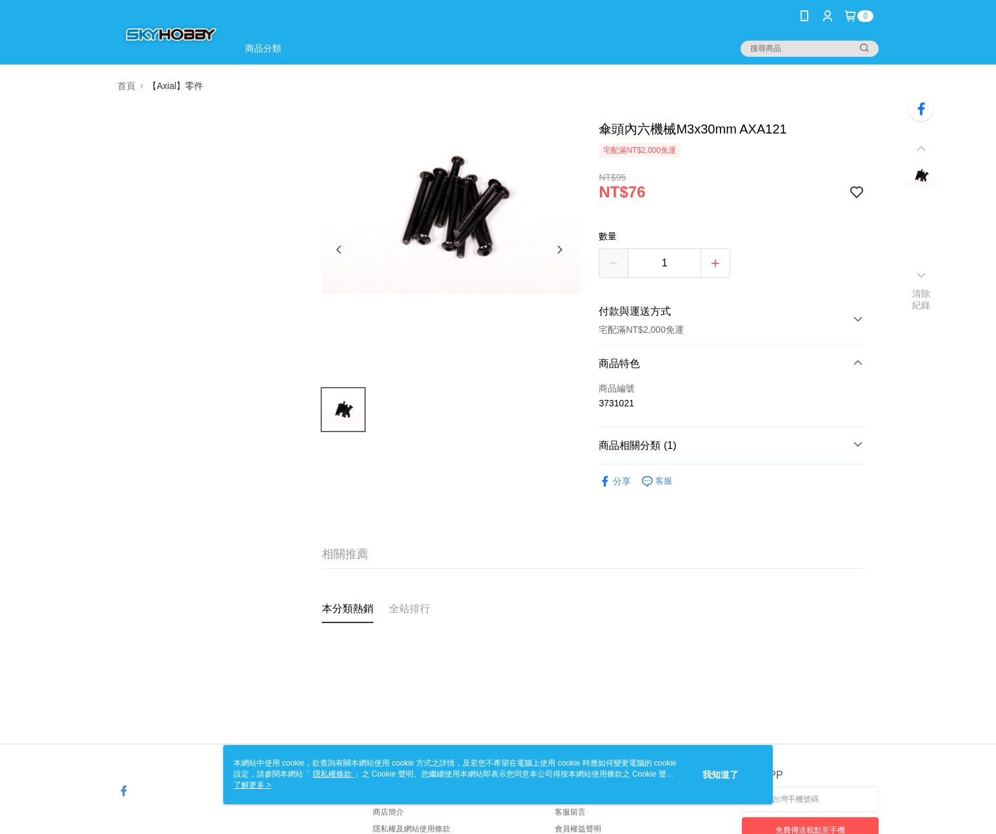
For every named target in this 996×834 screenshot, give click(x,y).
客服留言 (570, 812)
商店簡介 (388, 812)
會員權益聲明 (578, 828)
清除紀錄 (921, 299)
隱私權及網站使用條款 (411, 828)
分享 (615, 481)
